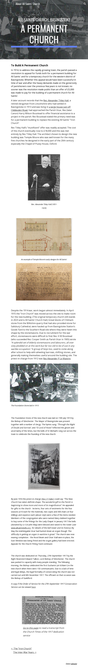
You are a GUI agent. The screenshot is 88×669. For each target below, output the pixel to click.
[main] (44, 30)
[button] (3, 3)
